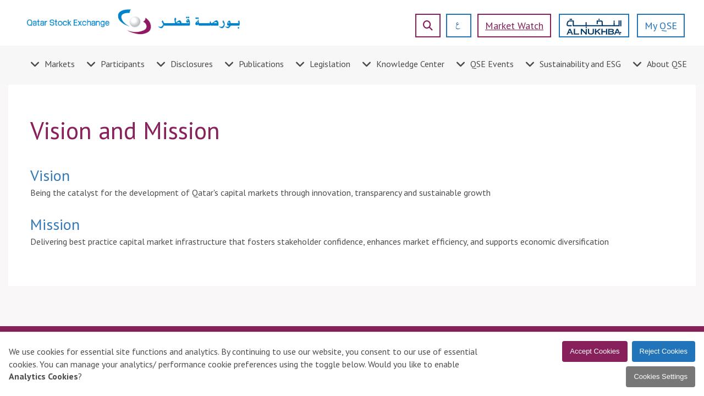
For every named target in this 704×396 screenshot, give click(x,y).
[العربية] (454, 25)
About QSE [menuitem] (667, 63)
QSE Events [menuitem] (492, 63)
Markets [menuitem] (60, 63)
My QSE (661, 25)
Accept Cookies (594, 351)
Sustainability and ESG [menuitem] (580, 63)
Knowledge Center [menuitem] (410, 63)
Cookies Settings (661, 376)
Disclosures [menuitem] (191, 63)
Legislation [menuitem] (330, 63)
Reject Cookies (664, 351)
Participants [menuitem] (123, 63)
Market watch (514, 25)
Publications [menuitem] (261, 63)
